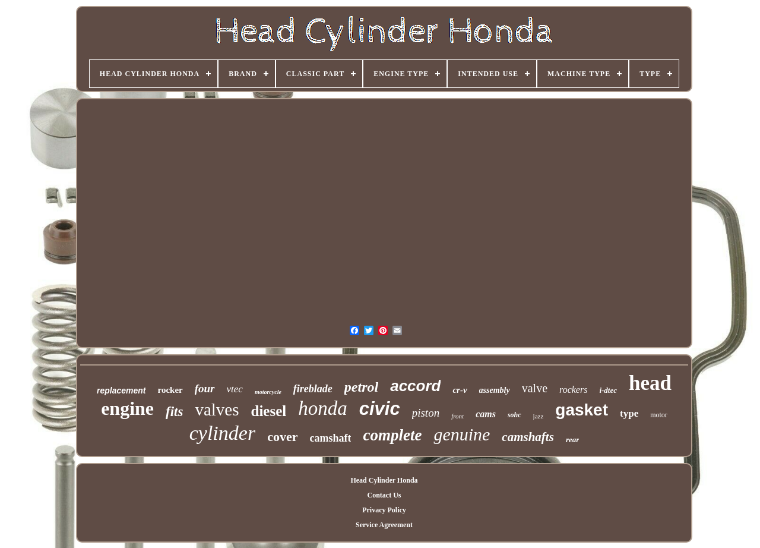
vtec (235, 389)
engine (127, 408)
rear (572, 439)
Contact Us (384, 495)
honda (322, 408)
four (205, 388)
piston (425, 413)
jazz (538, 416)
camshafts (528, 437)
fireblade (312, 389)
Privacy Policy (384, 510)
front (457, 416)
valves (217, 409)
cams (486, 414)
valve (534, 388)
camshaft (330, 438)
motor (658, 415)
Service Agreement (384, 525)
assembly (494, 390)
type (629, 413)
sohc (514, 415)
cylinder (222, 433)
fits (174, 411)
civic (379, 408)
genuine (461, 434)
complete (392, 435)
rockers (573, 390)
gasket (581, 410)
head (650, 383)
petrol (361, 387)
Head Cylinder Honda (383, 480)
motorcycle (268, 392)
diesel (269, 411)
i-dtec (608, 390)
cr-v (459, 390)
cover (282, 436)
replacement (121, 390)
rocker (170, 390)
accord (415, 386)
